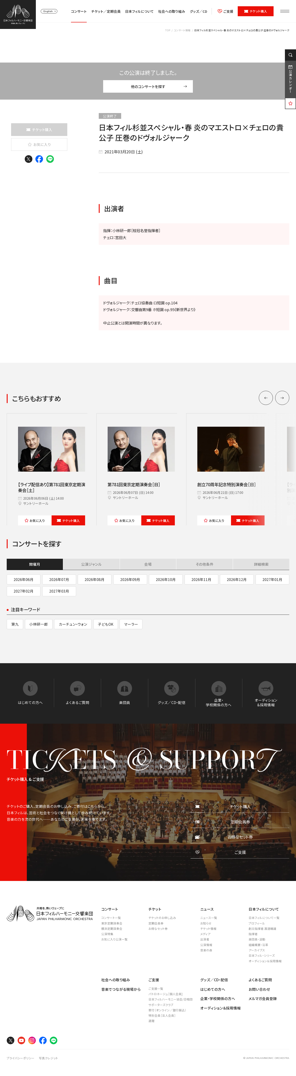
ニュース (207, 909)
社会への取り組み (171, 11)
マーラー (131, 624)
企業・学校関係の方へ (217, 998)
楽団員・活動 (257, 939)
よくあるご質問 (260, 979)
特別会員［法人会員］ (162, 1015)
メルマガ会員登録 (263, 998)
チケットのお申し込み (162, 917)
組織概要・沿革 (258, 945)
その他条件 (204, 564)
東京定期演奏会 (111, 923)
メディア (205, 934)
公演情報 (206, 945)
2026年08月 (95, 579)
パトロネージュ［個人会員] (165, 994)
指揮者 (253, 934)
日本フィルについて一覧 (264, 917)
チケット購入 (255, 11)
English (48, 11)
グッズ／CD (198, 11)
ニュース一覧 (208, 917)
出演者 (204, 939)
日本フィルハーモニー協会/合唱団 (170, 999)
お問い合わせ (259, 989)
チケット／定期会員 (106, 11)
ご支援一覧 (155, 988)
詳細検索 (261, 564)
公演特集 (107, 934)
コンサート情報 (182, 30)
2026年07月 (59, 579)
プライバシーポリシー (20, 1058)
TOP (167, 30)
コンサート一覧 (111, 917)
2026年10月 (166, 579)
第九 (15, 624)
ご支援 (225, 11)
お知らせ (206, 923)
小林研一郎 (38, 624)
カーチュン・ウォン (73, 624)
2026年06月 (24, 579)
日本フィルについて (139, 11)
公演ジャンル (91, 564)
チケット (68, 520)
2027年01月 (272, 579)
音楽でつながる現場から (121, 989)
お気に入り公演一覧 (114, 939)
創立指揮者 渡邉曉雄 (262, 928)
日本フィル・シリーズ (262, 955)
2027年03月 (59, 590)
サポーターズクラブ (160, 1005)
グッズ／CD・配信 (214, 979)
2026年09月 (130, 579)
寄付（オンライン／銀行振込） (167, 1010)
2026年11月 (201, 579)
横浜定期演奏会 (111, 928)
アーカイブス (257, 950)
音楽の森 (206, 950)
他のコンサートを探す (159, 86)
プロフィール (257, 923)
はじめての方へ (212, 989)
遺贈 (151, 1021)
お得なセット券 (158, 928)
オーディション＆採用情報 (265, 961)
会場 (148, 564)
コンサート (79, 11)
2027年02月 (24, 590)
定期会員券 (155, 923)
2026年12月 (237, 579)
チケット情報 (208, 928)
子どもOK (105, 624)
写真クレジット (48, 1058)
